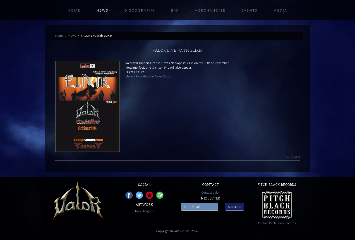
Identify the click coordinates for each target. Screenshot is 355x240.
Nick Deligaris (144, 211)
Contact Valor (210, 192)
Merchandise (209, 10)
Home (74, 10)
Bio (175, 10)
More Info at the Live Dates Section (149, 76)
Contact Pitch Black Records (277, 223)
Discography (139, 10)
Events (249, 10)
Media (280, 10)
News (102, 10)
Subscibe (234, 206)
